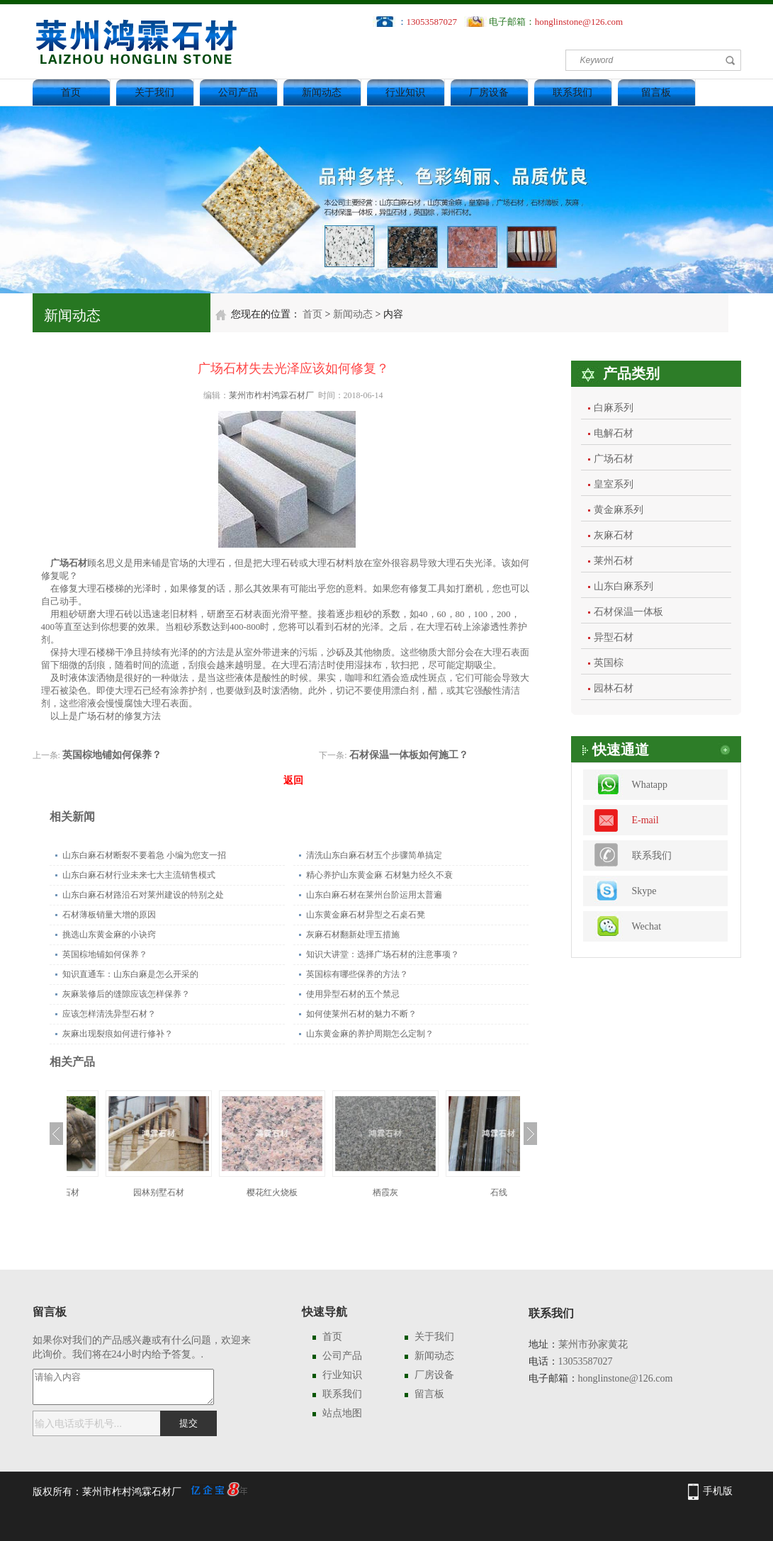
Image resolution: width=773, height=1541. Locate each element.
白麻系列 (613, 407)
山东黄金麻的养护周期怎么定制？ (370, 1034)
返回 (293, 780)
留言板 (656, 92)
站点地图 (342, 1413)
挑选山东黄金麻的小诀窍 (109, 934)
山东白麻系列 (623, 586)
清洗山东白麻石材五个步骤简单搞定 (374, 855)
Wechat (647, 926)
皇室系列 (613, 484)
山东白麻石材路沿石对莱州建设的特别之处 (143, 895)
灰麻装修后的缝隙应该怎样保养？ (126, 994)
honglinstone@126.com (579, 21)
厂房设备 (489, 92)
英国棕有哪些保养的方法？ (357, 974)
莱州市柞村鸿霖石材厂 (271, 395)
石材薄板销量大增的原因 (109, 915)
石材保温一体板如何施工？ (408, 755)
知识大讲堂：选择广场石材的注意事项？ (382, 954)
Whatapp (650, 784)
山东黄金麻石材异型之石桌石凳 (365, 915)
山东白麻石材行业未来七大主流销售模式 (138, 875)
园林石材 (613, 688)
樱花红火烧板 (350, 1192)
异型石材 (613, 637)
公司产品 (238, 92)
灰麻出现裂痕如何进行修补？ (117, 1034)
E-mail (645, 820)
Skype (644, 891)
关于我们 (154, 92)
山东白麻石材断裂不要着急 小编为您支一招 (144, 855)
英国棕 (609, 662)
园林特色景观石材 (123, 1192)
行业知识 (405, 92)
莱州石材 (613, 560)
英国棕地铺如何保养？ (112, 755)
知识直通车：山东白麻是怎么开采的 (130, 974)
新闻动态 (322, 92)
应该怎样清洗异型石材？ (109, 1014)
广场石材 (613, 458)
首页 (71, 92)
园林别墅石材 (236, 1192)
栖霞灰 (463, 1192)
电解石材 (613, 433)
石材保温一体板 (628, 611)
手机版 (718, 1491)
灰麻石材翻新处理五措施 (353, 934)
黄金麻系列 (618, 509)
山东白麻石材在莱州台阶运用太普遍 (374, 895)
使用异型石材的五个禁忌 (353, 994)
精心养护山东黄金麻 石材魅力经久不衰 (379, 875)
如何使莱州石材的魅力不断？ (361, 1014)
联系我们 (572, 92)
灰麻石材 (613, 535)
